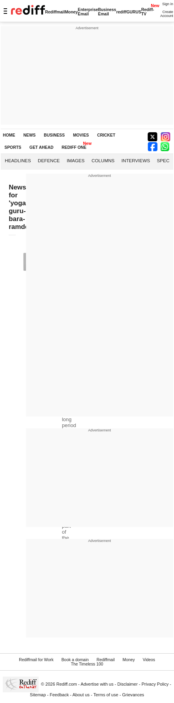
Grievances (133, 694)
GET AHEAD (42, 147)
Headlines (18, 160)
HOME (9, 135)
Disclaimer (127, 684)
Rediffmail (55, 12)
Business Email (107, 11)
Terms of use (105, 694)
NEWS (29, 135)
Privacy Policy (154, 684)
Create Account (166, 14)
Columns (102, 160)
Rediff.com (66, 684)
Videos (149, 660)
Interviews (135, 160)
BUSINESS (54, 135)
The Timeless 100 (87, 664)
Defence (49, 160)
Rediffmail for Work (36, 660)
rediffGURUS (128, 12)
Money (71, 12)
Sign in (167, 4)
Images (75, 160)
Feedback (59, 694)
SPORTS (12, 147)
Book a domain (75, 660)
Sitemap (38, 694)
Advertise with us (97, 684)
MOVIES (81, 135)
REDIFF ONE (74, 147)
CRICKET (106, 135)
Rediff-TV (147, 11)
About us (81, 694)
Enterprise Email (88, 11)
